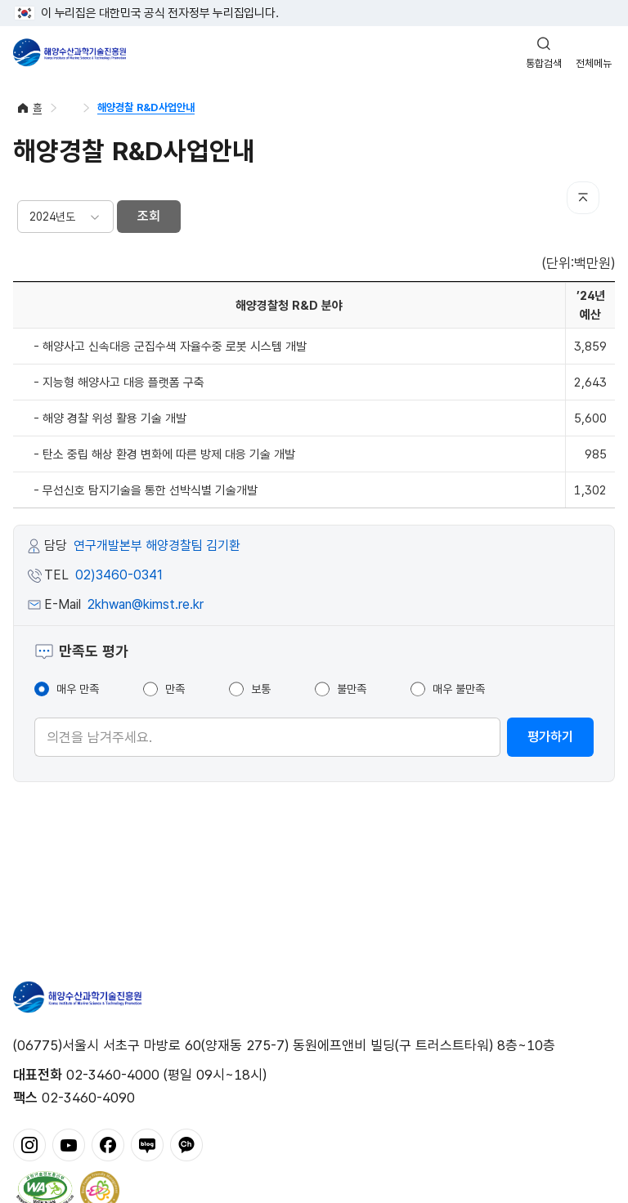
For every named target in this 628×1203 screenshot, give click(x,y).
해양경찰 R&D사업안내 (146, 107)
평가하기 (550, 737)
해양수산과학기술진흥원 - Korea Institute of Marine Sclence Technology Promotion (69, 52)
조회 (148, 216)
